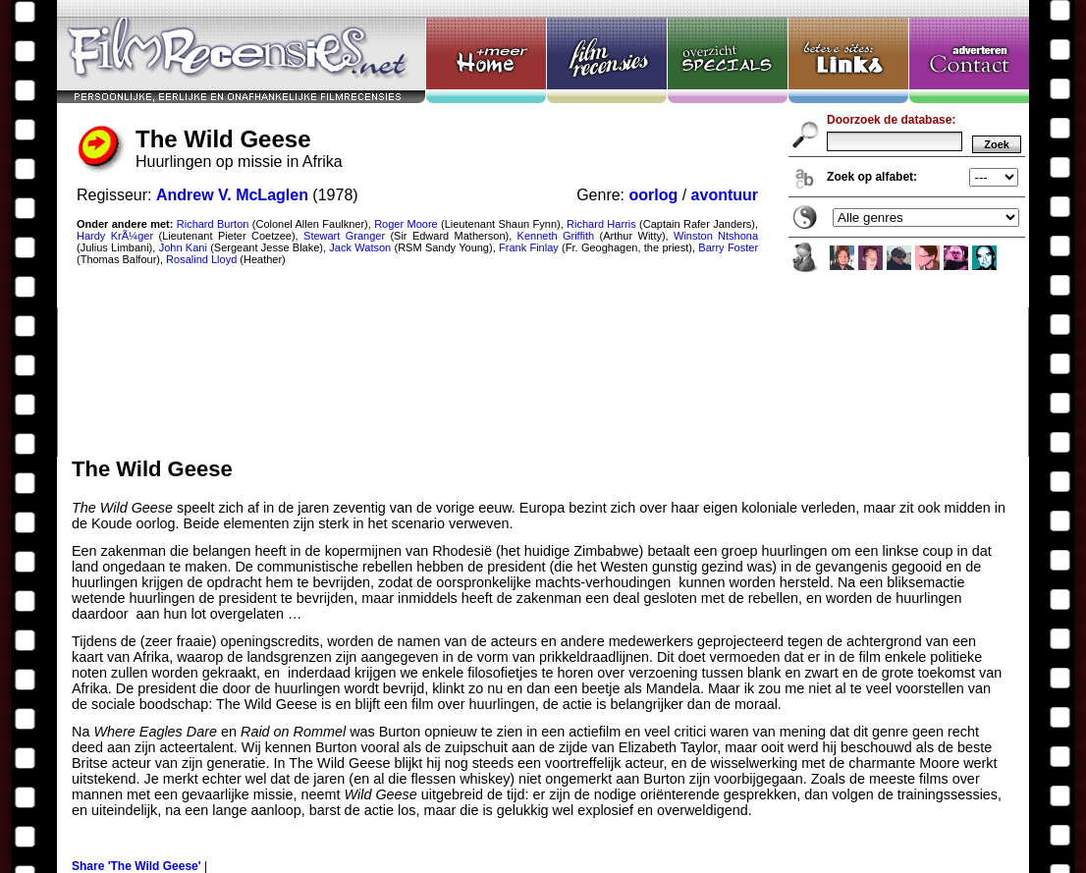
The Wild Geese (543, 228)
